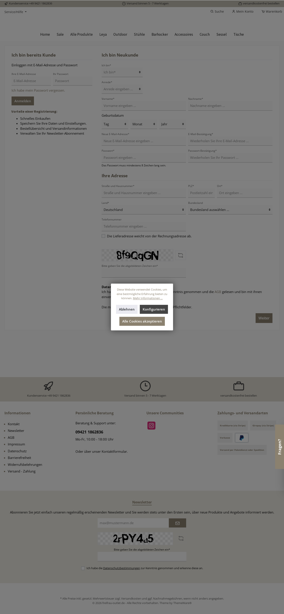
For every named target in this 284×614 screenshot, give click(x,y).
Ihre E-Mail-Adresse (24, 116)
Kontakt (14, 424)
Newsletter (16, 431)
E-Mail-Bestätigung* (200, 177)
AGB (218, 334)
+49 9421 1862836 (40, 3)
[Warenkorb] (270, 11)
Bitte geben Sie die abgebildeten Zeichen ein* (142, 549)
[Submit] (177, 523)
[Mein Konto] (242, 11)
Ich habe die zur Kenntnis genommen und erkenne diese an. (145, 568)
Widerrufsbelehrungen (25, 464)
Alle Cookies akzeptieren (142, 321)
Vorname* (108, 141)
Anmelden (22, 143)
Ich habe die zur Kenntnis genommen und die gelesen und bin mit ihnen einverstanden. (182, 337)
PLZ (191, 228)
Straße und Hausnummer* (118, 228)
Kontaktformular (114, 451)
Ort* (220, 228)
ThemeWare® (182, 603)
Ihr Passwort (60, 116)
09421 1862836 (89, 432)
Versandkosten (131, 598)
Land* (105, 245)
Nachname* (195, 141)
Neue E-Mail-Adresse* (115, 177)
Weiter (264, 360)
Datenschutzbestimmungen (142, 334)
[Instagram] (151, 426)
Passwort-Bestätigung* (202, 193)
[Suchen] (217, 11)
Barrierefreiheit (19, 458)
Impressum (16, 444)
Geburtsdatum (113, 158)
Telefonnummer (112, 262)
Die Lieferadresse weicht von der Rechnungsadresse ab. (149, 278)
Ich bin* (106, 108)
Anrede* (107, 125)
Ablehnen (127, 309)
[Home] (45, 77)
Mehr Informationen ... (148, 298)
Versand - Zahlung (22, 471)
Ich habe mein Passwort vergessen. (38, 133)
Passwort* (108, 193)
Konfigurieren (154, 309)
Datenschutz (17, 451)
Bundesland (195, 245)
